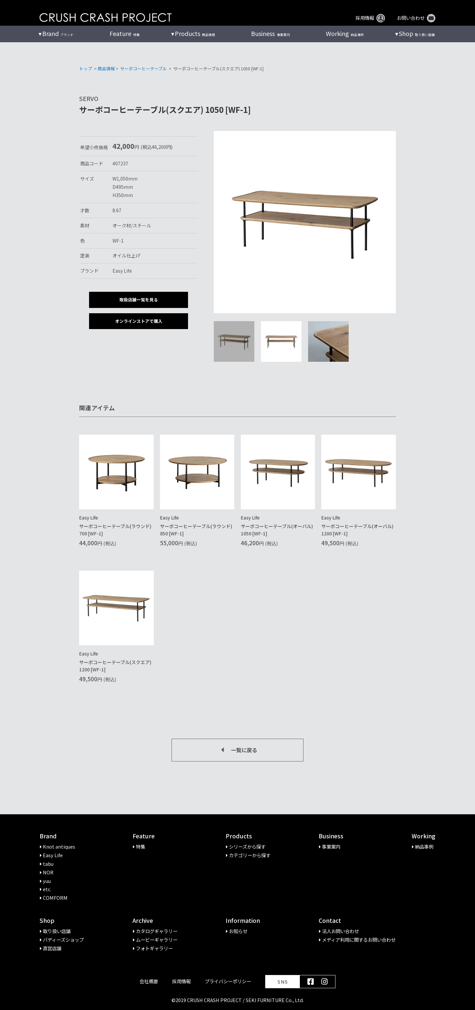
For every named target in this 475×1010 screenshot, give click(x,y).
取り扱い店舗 (417, 33)
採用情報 (370, 18)
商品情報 (195, 33)
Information (243, 920)
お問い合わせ (416, 18)
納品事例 (345, 33)
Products (239, 836)
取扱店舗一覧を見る (138, 299)
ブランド (58, 33)
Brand (48, 836)
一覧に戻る (237, 750)
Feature (144, 836)
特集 (125, 33)
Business (331, 836)
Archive (143, 920)
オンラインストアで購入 (138, 321)
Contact (330, 920)
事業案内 (270, 33)
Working (423, 836)
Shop (47, 920)
